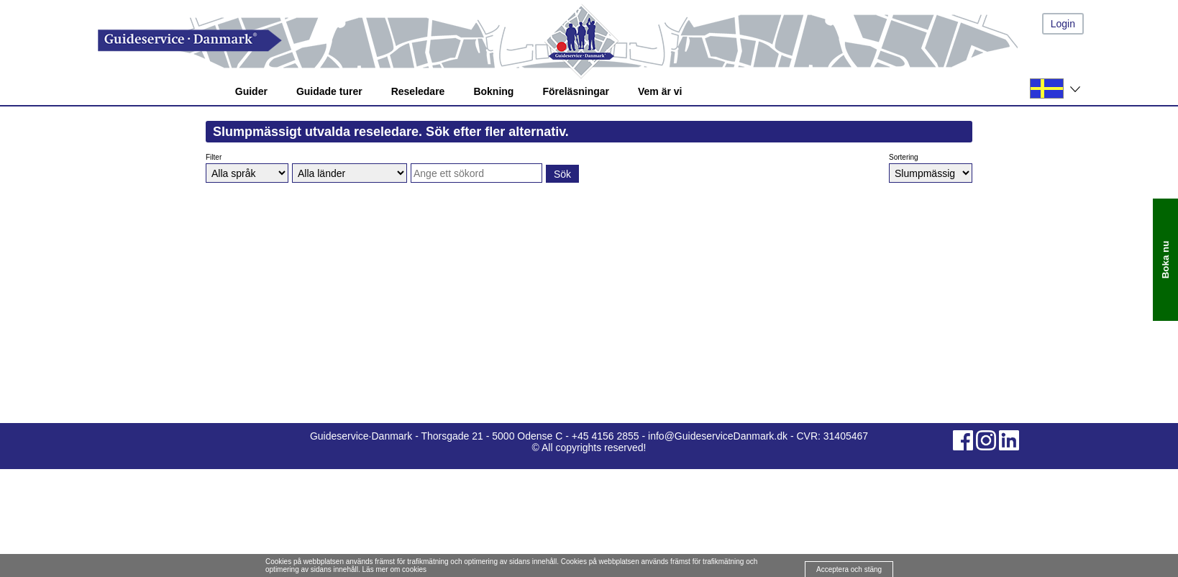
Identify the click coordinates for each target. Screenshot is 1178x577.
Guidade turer (329, 91)
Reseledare (418, 91)
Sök (562, 174)
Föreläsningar (575, 91)
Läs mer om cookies (394, 569)
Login (1063, 23)
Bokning (493, 91)
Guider (251, 91)
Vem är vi (660, 91)
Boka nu (1165, 259)
